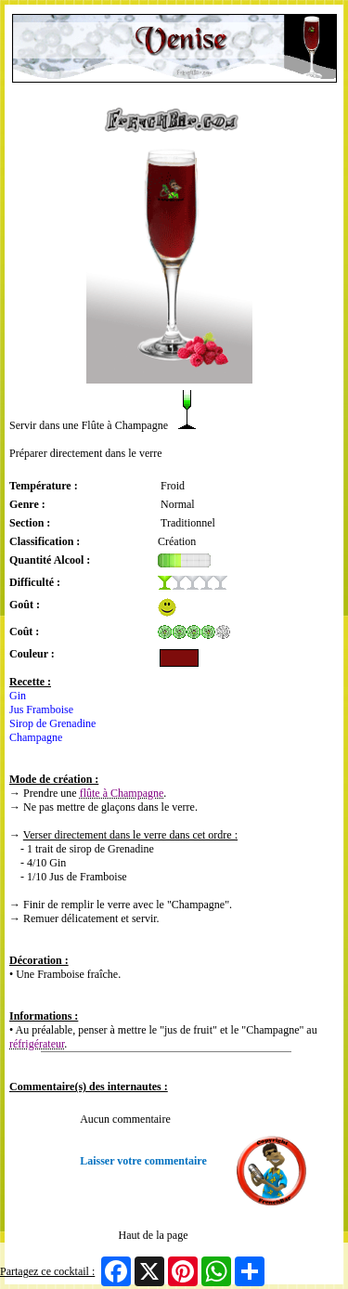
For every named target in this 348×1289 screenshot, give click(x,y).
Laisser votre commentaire (143, 1160)
